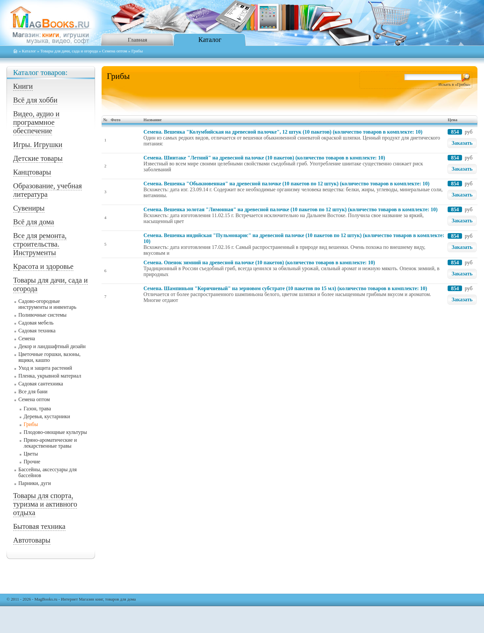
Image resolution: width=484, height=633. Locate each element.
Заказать (462, 143)
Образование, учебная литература (47, 190)
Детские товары (38, 158)
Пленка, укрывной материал (49, 376)
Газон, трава (37, 408)
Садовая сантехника (40, 383)
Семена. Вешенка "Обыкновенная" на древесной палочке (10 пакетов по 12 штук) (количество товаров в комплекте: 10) (287, 183)
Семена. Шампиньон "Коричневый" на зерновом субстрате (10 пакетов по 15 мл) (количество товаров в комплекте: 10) (285, 288)
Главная (137, 39)
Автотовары (31, 540)
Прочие (32, 461)
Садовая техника (36, 330)
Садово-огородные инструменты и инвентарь (47, 304)
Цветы (31, 453)
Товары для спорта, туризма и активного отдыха (45, 504)
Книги (23, 86)
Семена (26, 338)
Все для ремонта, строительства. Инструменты (40, 244)
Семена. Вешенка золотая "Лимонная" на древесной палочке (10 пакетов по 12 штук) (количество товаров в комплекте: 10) (290, 209)
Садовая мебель (35, 323)
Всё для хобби (35, 100)
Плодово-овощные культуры (55, 432)
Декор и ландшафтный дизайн (52, 346)
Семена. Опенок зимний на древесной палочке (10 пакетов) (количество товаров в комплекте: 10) (259, 262)
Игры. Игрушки (37, 144)
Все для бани (33, 391)
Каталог (209, 39)
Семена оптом (114, 51)
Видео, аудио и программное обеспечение (36, 122)
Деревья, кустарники (47, 416)
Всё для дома (33, 222)
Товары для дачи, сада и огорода (69, 51)
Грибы (31, 424)
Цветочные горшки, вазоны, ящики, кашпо (49, 357)
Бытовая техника (39, 526)
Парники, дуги (34, 483)
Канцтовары (32, 172)
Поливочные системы (42, 315)
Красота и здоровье (43, 266)
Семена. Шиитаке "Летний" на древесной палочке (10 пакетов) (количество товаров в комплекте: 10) (264, 157)
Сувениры (29, 208)
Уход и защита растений (45, 368)
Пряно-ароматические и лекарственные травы (50, 443)
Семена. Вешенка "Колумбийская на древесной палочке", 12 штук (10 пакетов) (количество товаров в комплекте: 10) (283, 132)
